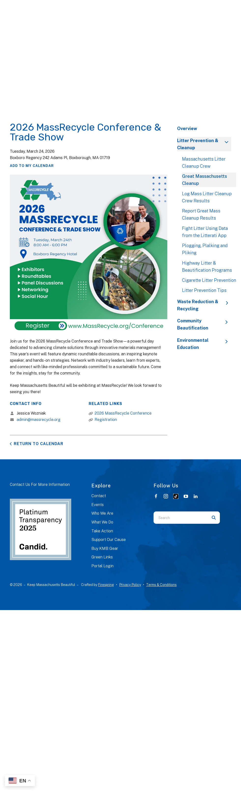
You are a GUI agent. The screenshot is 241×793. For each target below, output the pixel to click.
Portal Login (102, 566)
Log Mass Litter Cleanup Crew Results (207, 197)
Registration (106, 419)
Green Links (102, 557)
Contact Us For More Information (40, 484)
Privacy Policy (130, 585)
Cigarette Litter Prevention (209, 280)
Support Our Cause (108, 539)
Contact (98, 496)
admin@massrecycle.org (38, 419)
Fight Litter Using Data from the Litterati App (205, 232)
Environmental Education (204, 344)
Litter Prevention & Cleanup (204, 144)
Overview (187, 128)
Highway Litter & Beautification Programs (207, 266)
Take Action (102, 531)
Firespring (106, 585)
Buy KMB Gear (104, 548)
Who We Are (102, 513)
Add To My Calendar (32, 166)
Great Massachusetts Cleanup (204, 180)
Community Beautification (204, 324)
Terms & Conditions (161, 585)
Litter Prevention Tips (204, 290)
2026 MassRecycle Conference (123, 413)
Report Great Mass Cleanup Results (201, 214)
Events (97, 504)
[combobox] (181, 517)
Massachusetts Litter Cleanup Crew (204, 162)
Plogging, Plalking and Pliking (205, 249)
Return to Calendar (38, 443)
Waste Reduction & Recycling (204, 305)
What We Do (102, 522)
